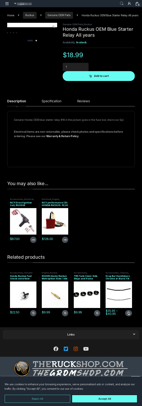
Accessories (16, 214)
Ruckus (29, 15)
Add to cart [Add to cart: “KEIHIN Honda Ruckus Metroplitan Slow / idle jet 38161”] (65, 328)
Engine (55, 214)
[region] (71, 391)
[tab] (16, 117)
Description (16, 116)
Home (10, 15)
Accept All (104, 398)
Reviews (83, 116)
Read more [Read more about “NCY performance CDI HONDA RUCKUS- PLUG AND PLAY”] (65, 254)
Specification (51, 116)
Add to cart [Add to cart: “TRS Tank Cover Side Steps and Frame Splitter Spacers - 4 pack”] (97, 328)
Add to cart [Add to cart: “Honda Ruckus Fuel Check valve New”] (33, 328)
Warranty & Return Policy (62, 150)
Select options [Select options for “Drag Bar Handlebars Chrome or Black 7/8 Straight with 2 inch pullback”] (128, 328)
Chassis (124, 287)
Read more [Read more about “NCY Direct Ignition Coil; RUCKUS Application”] (33, 254)
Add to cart (101, 75)
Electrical (28, 214)
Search (122, 3)
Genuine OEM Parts (59, 15)
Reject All (37, 398)
